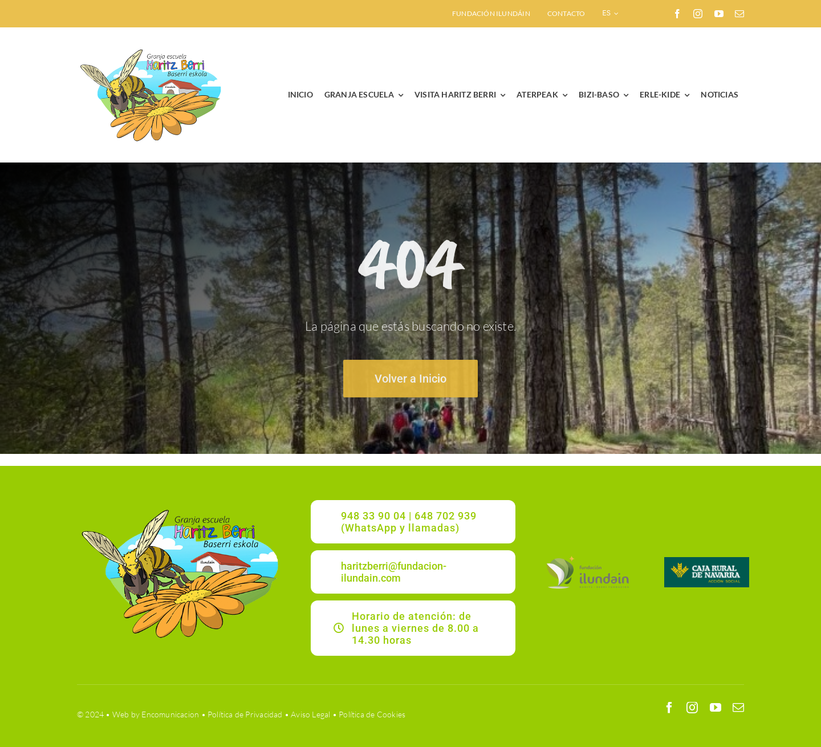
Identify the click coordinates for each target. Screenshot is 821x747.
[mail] (739, 13)
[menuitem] (610, 13)
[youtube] (719, 13)
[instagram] (697, 13)
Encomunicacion (170, 714)
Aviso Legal (310, 714)
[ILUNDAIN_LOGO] (587, 557)
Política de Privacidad (245, 714)
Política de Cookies (372, 714)
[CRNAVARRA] (707, 561)
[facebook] (677, 13)
